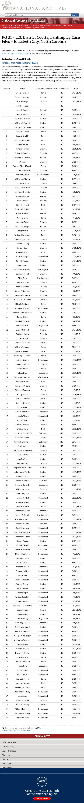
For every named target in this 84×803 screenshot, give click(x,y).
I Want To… (7, 759)
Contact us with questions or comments (16, 730)
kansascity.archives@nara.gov (16, 53)
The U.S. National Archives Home (34, 6)
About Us (6, 755)
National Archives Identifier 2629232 (20, 62)
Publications (8, 747)
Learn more (42, 799)
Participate (7, 763)
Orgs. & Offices (9, 751)
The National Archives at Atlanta (19, 25)
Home (4, 25)
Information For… (10, 742)
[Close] (81, 770)
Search (74, 15)
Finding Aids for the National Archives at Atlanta (49, 25)
